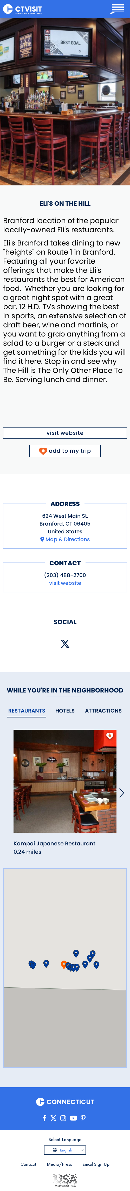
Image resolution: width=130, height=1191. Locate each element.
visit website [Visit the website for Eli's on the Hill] (65, 433)
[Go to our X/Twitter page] (53, 1118)
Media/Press (59, 1164)
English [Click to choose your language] (65, 1150)
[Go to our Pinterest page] (83, 1118)
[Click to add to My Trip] (65, 451)
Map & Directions (68, 539)
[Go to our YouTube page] (73, 1118)
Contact (28, 1164)
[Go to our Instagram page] (63, 1118)
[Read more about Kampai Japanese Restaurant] (65, 784)
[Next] (121, 793)
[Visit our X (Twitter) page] (65, 644)
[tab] (26, 711)
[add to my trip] (109, 736)
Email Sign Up (95, 1164)
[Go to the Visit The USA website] (65, 1180)
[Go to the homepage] (22, 9)
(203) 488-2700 (65, 575)
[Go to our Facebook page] (44, 1118)
